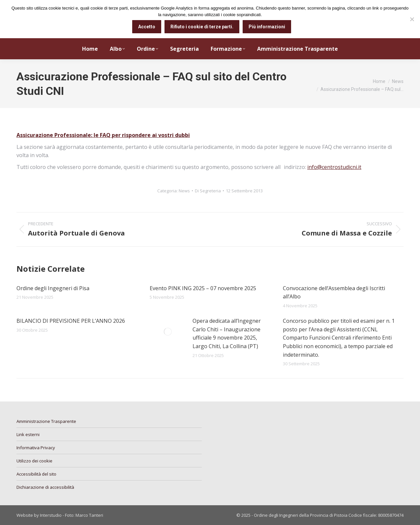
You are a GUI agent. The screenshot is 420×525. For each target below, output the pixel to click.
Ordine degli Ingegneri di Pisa (52, 288)
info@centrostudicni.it (334, 167)
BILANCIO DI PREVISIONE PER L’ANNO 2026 (70, 320)
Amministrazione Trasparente (46, 421)
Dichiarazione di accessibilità (45, 487)
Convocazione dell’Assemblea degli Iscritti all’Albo (334, 292)
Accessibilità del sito (36, 474)
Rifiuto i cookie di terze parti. (201, 26)
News (184, 191)
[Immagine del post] (168, 331)
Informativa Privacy (35, 448)
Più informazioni (267, 26)
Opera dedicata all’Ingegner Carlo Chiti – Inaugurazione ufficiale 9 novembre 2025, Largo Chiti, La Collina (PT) (227, 333)
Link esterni (28, 434)
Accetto (146, 26)
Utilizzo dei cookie (34, 461)
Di (208, 191)
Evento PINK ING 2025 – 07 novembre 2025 (203, 288)
